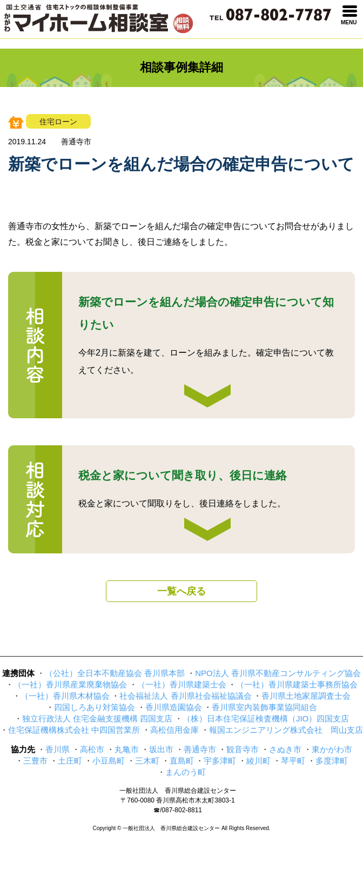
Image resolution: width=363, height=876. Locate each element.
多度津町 (331, 760)
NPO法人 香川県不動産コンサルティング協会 (278, 673)
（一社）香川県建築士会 (181, 684)
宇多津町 (220, 760)
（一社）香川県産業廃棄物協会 (70, 684)
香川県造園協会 (173, 707)
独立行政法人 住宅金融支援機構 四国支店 (97, 718)
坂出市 (161, 749)
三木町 (147, 760)
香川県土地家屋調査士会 (306, 695)
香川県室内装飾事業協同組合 (264, 707)
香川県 (57, 749)
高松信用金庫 (174, 729)
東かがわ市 (332, 749)
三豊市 (35, 760)
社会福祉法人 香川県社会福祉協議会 (185, 695)
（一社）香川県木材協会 (65, 695)
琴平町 (293, 760)
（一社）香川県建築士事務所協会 (297, 684)
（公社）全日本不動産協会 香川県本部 (115, 673)
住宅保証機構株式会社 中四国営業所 (74, 729)
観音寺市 (242, 749)
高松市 (92, 749)
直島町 (182, 760)
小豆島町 (108, 760)
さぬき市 (285, 749)
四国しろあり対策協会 (94, 707)
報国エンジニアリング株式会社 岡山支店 (286, 729)
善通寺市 (200, 749)
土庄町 (70, 760)
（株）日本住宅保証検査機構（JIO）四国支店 (266, 718)
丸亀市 (127, 749)
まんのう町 (185, 772)
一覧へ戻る (181, 591)
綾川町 (258, 760)
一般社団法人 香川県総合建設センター (177, 790)
